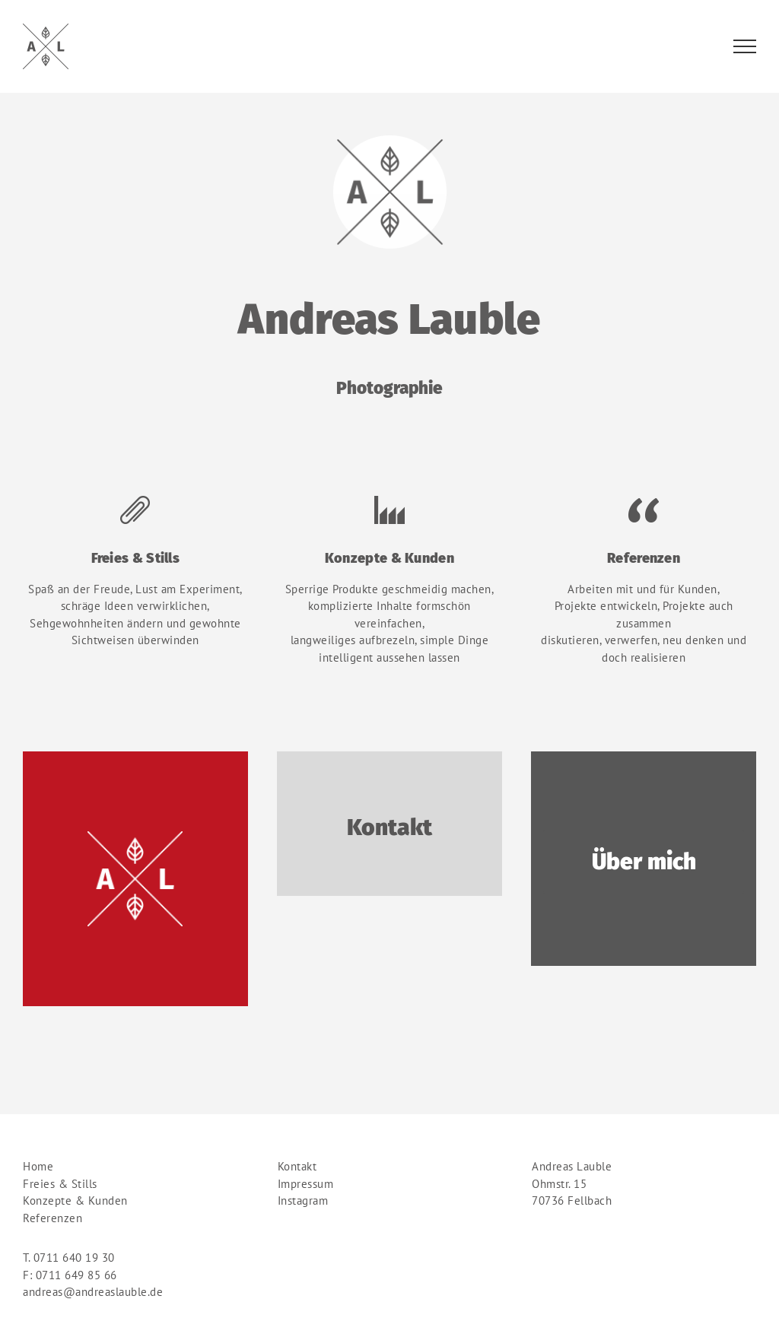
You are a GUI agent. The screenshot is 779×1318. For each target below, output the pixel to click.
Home (38, 1170)
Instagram (303, 1204)
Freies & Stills (60, 1187)
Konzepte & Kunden (75, 1204)
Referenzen (52, 1222)
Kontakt (297, 1170)
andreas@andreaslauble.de (93, 1295)
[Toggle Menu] (745, 46)
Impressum (306, 1187)
